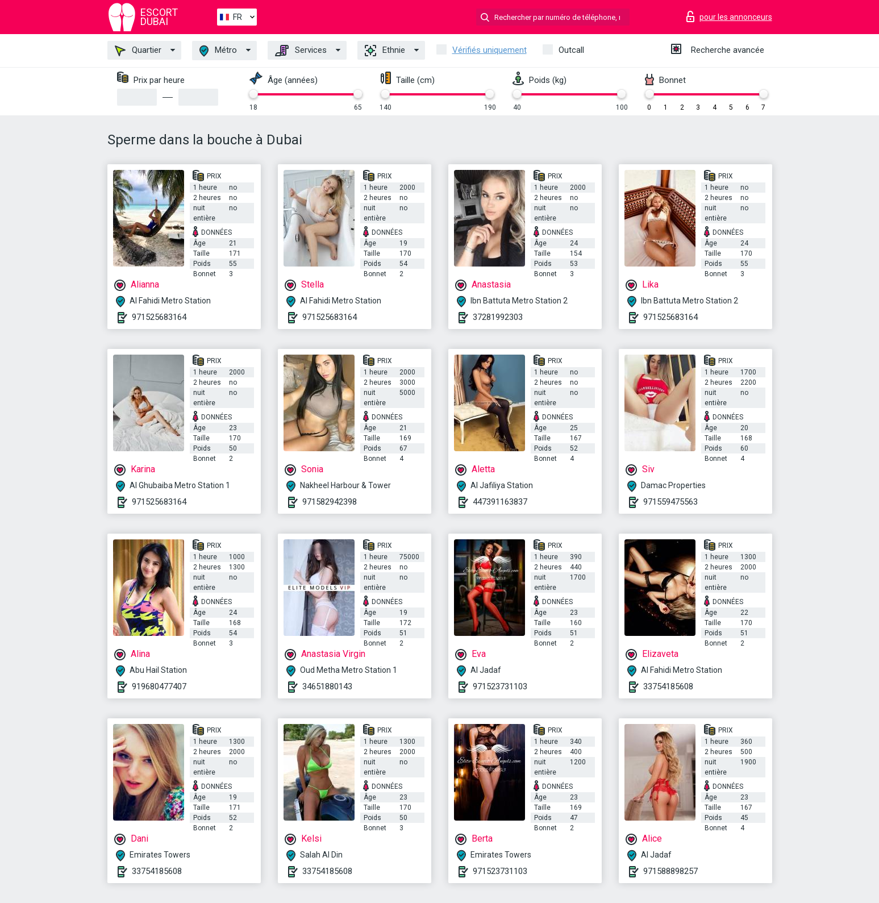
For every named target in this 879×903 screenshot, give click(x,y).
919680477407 (159, 686)
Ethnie (385, 50)
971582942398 (329, 502)
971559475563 (670, 502)
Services (301, 50)
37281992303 (498, 317)
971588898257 (670, 871)
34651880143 (327, 686)
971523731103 (500, 686)
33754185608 (668, 686)
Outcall (571, 50)
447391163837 (500, 502)
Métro (218, 51)
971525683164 (159, 317)
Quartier (138, 50)
